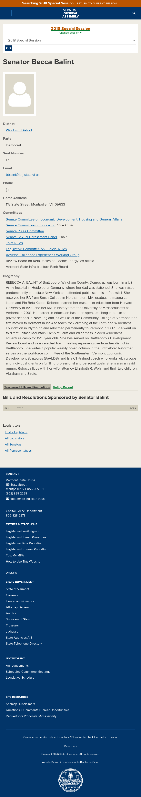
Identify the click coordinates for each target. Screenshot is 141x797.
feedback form (91, 737)
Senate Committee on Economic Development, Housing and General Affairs (64, 219)
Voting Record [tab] (63, 387)
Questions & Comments (22, 710)
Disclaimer (12, 573)
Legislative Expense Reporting (26, 549)
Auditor (11, 613)
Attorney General (17, 607)
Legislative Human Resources (26, 537)
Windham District (19, 130)
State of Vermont (17, 589)
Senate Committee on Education (30, 225)
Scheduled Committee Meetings (28, 672)
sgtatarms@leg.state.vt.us (25, 499)
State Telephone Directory (24, 644)
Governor (12, 595)
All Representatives (18, 451)
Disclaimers (27, 704)
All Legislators (14, 438)
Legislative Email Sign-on (23, 531)
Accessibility (47, 716)
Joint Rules (14, 243)
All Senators (13, 444)
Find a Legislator (16, 432)
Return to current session (97, 3)
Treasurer (12, 625)
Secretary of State (18, 619)
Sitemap (11, 704)
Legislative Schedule (20, 678)
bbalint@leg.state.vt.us (22, 174)
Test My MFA (15, 555)
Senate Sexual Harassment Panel (31, 237)
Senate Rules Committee (25, 231)
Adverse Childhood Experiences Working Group (42, 255)
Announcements (17, 666)
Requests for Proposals (21, 716)
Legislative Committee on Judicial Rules (36, 249)
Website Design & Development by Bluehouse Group (70, 762)
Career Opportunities (54, 710)
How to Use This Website (23, 562)
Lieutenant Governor (20, 601)
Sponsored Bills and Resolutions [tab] (27, 387)
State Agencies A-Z (19, 638)
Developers (70, 746)
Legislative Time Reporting (24, 543)
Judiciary (12, 632)
